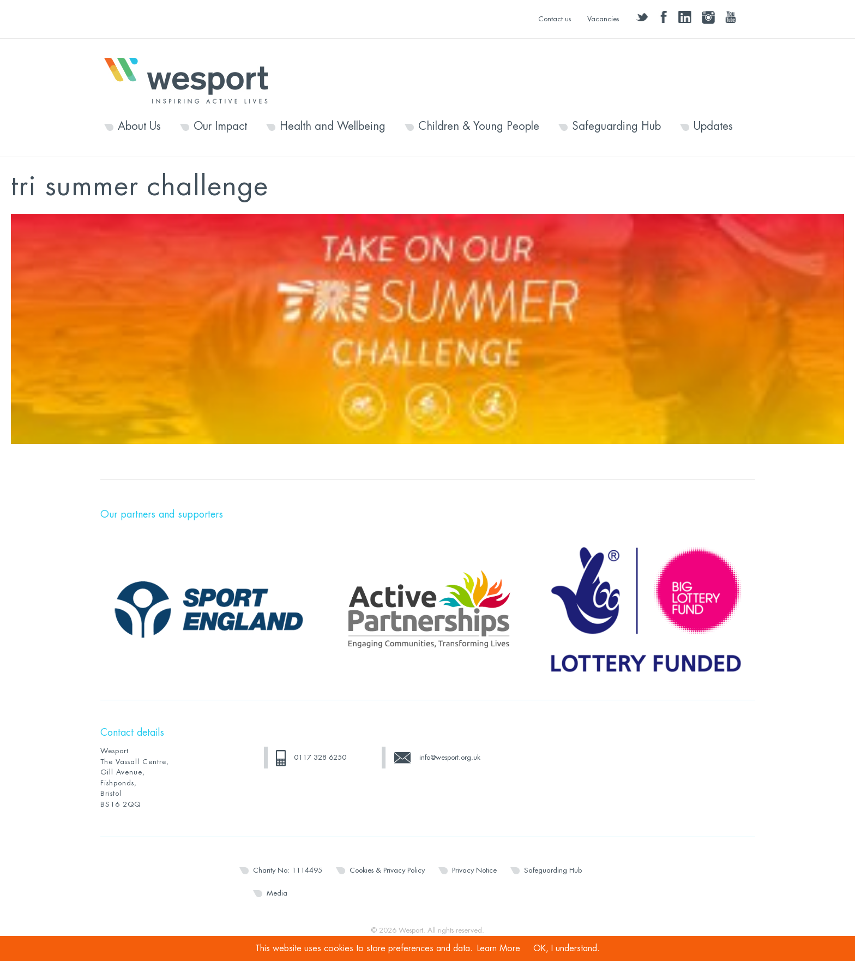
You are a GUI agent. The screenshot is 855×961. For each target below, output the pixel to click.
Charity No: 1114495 (287, 870)
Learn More (498, 948)
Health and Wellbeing (333, 126)
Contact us (554, 18)
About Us (139, 126)
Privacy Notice (474, 870)
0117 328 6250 (320, 757)
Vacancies (603, 18)
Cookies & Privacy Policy (387, 870)
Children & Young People (478, 126)
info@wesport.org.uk (449, 757)
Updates (713, 126)
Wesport (191, 79)
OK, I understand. (566, 948)
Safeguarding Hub (616, 126)
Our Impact (220, 126)
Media (277, 893)
